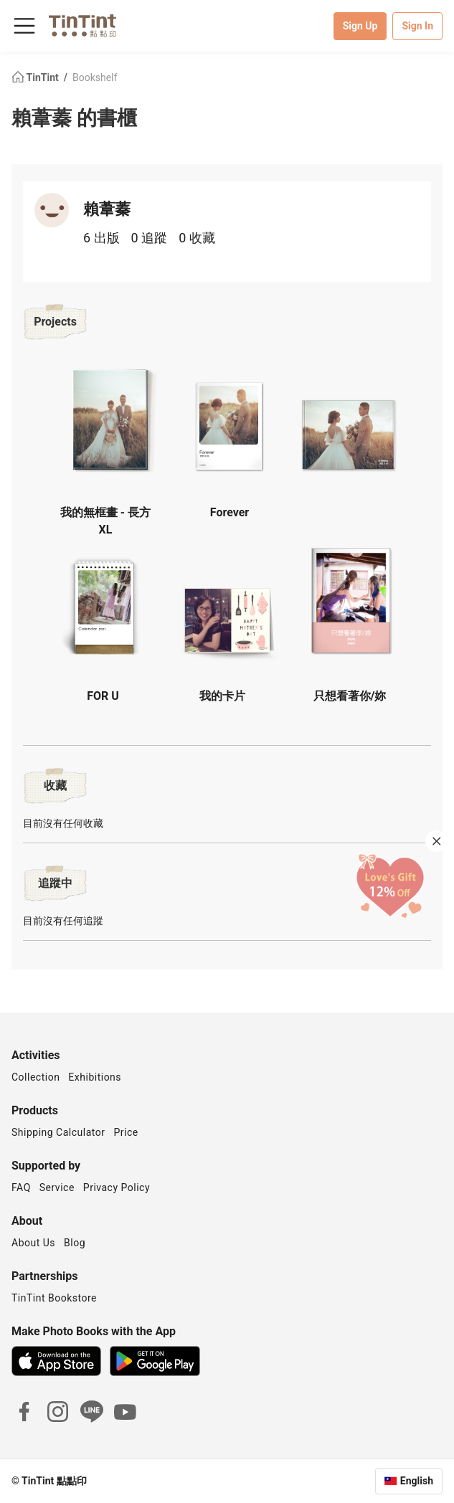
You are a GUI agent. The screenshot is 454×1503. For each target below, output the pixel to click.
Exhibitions (94, 1077)
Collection (35, 1077)
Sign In (417, 26)
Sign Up (360, 26)
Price (126, 1132)
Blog (74, 1242)
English (416, 1481)
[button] (108, 419)
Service (57, 1187)
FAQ (21, 1187)
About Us (33, 1242)
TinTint (36, 77)
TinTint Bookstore (54, 1298)
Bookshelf (94, 77)
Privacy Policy (116, 1187)
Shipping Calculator (58, 1132)
